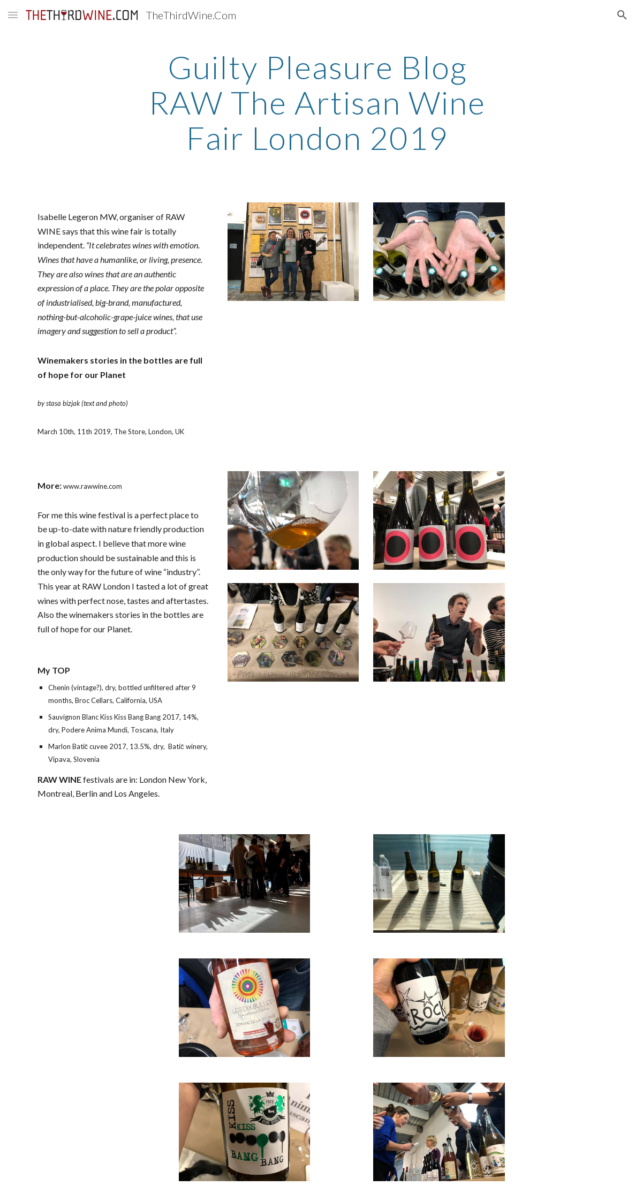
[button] (13, 14)
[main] (317, 102)
